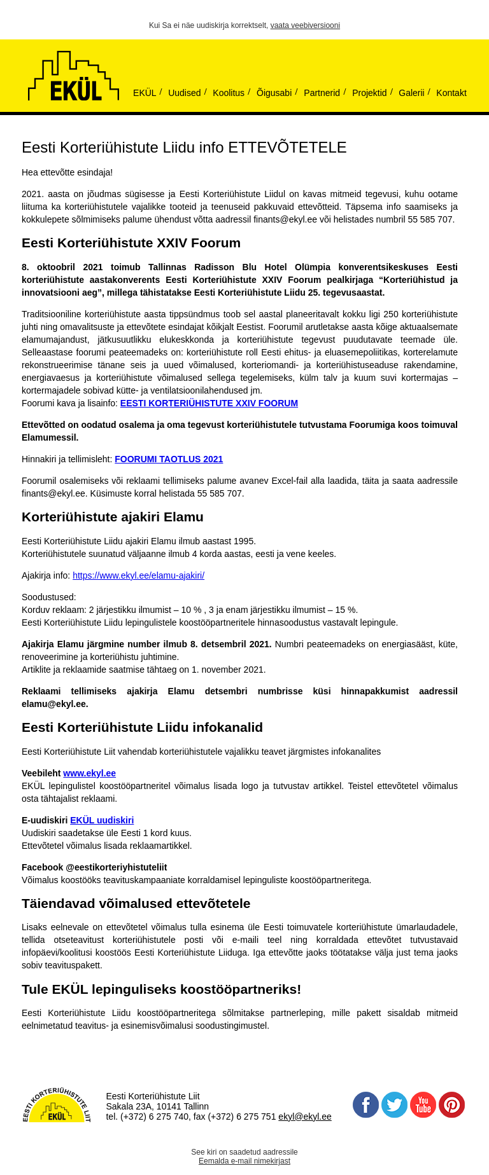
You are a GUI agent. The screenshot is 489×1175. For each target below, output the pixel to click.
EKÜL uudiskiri (102, 820)
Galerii (411, 93)
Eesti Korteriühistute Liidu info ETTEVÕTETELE (184, 147)
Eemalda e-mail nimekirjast (244, 1161)
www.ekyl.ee (89, 773)
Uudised (184, 93)
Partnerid (322, 93)
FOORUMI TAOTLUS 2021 (169, 459)
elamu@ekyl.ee (54, 704)
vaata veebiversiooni (305, 25)
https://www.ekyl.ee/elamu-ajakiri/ (138, 575)
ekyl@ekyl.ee (304, 1116)
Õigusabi (274, 93)
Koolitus (228, 93)
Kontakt (451, 93)
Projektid (369, 93)
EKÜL (145, 93)
